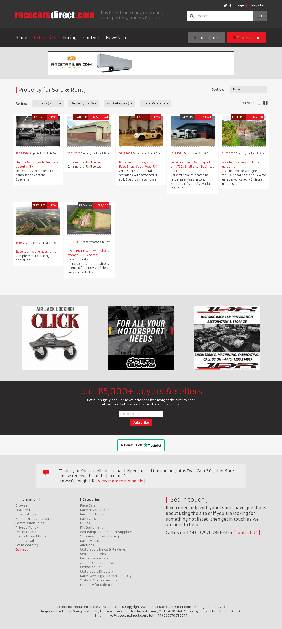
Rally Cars (88, 519)
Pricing (70, 37)
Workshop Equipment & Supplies (106, 532)
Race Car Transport (95, 514)
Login (241, 5)
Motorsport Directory (97, 572)
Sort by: (218, 89)
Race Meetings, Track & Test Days (106, 576)
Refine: (21, 103)
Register (258, 5)
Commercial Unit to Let (84, 162)
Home (21, 37)
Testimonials (25, 532)
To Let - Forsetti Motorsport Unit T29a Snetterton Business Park (192, 167)
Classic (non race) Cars (98, 563)
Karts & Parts (90, 541)
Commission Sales (30, 523)
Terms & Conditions (30, 536)
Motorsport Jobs (93, 554)
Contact (91, 37)
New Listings (25, 514)
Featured (22, 510)
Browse (21, 505)
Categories (45, 37)
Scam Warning (26, 545)
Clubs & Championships (98, 580)
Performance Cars (94, 558)
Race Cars (88, 505)
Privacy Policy (26, 527)
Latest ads (206, 37)
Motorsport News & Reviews (103, 549)
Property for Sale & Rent (99, 585)
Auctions (87, 545)
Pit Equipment (91, 527)
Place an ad (247, 37)
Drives (85, 523)
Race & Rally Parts (95, 510)
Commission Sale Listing (99, 536)
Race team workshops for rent (37, 251)
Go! (260, 16)
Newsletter (117, 37)
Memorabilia (90, 567)
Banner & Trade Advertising (36, 519)
